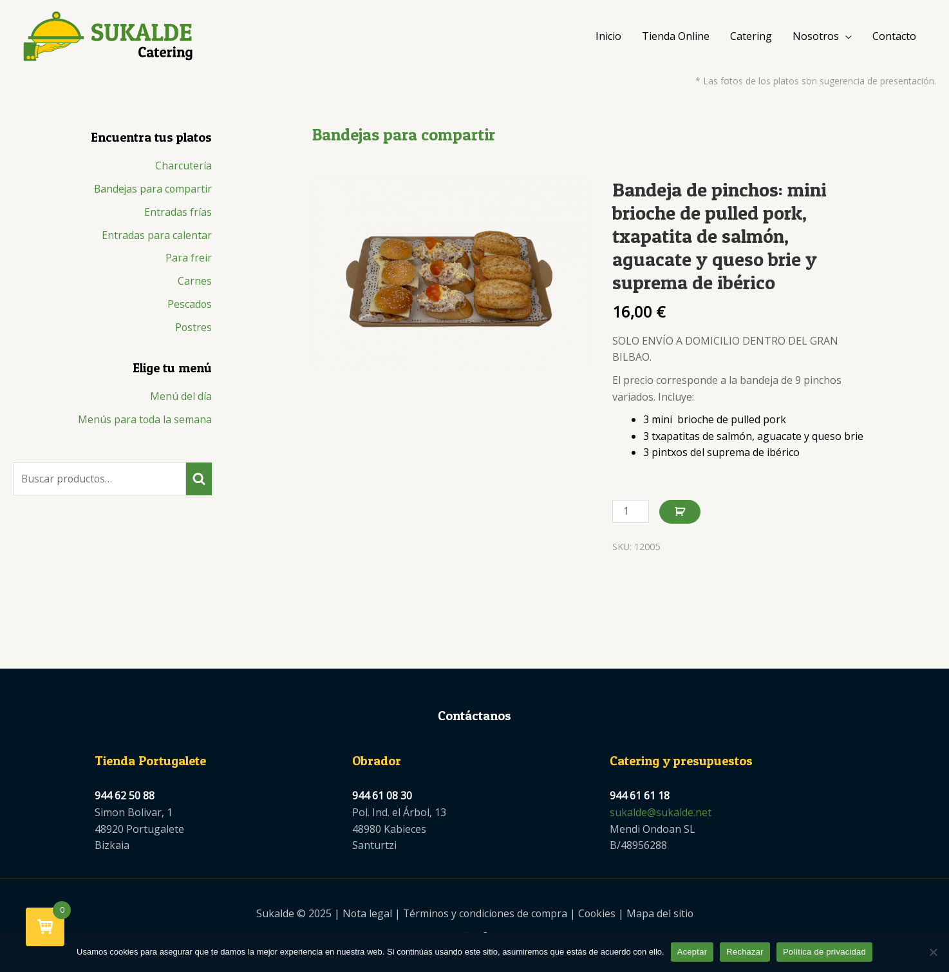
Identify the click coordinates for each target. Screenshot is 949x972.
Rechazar (745, 952)
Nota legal (364, 917)
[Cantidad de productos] (631, 514)
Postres (193, 331)
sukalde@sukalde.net (660, 815)
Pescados (189, 308)
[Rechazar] (932, 952)
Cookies (598, 917)
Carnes (195, 285)
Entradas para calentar (157, 238)
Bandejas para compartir (152, 192)
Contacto (894, 37)
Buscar (199, 483)
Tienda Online (675, 37)
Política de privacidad (824, 952)
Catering (751, 37)
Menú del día (181, 401)
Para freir (188, 261)
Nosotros (816, 37)
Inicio (608, 37)
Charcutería (183, 169)
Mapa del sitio (662, 917)
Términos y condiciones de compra (484, 917)
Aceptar (692, 952)
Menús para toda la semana (144, 424)
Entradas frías (178, 215)
